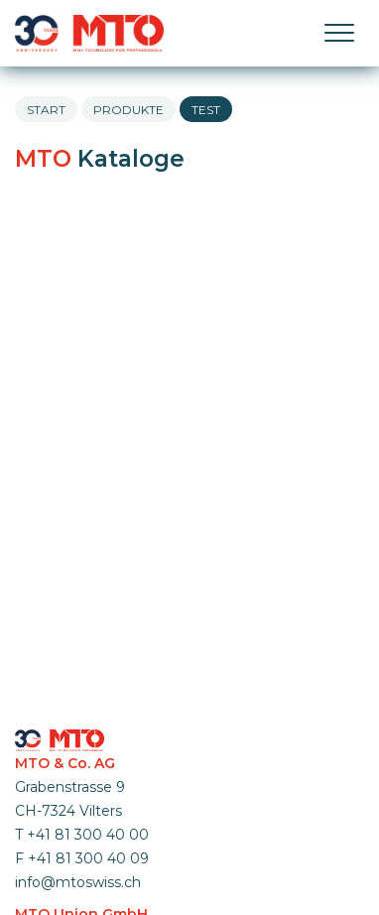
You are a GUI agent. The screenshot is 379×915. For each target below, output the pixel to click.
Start (46, 109)
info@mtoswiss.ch (78, 882)
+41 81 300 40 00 (88, 835)
